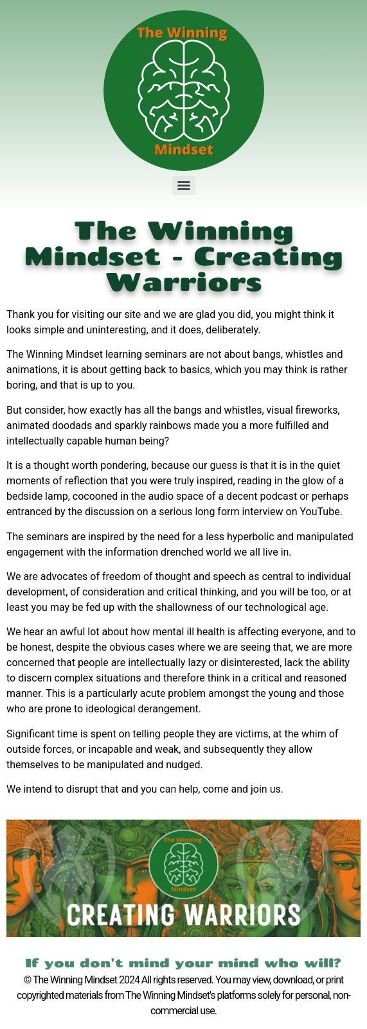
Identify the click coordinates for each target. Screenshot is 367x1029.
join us (266, 789)
